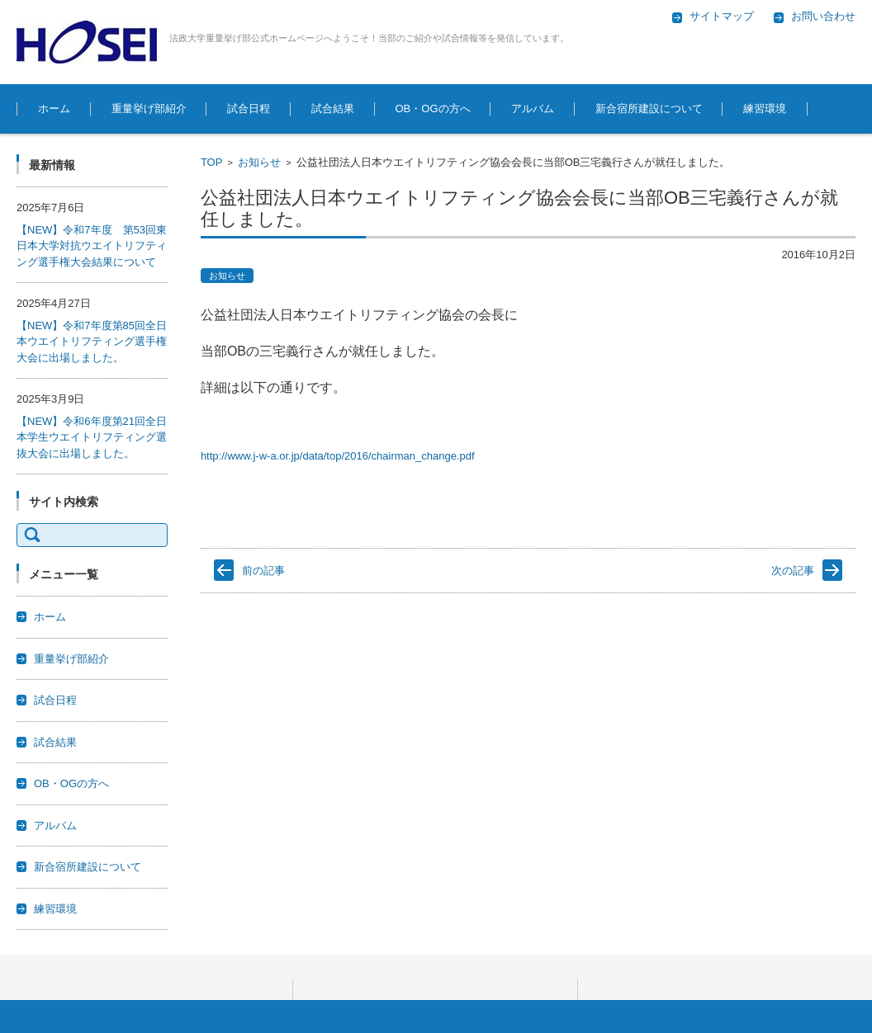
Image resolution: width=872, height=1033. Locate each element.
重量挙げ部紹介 (149, 108)
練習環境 (764, 108)
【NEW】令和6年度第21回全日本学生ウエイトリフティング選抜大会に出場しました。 (92, 437)
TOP (212, 162)
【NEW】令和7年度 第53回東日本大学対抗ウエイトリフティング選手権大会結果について (92, 246)
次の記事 (792, 570)
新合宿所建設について (649, 108)
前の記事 (263, 570)
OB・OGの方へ (433, 108)
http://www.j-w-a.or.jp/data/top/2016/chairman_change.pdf (338, 456)
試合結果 (332, 108)
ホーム (54, 108)
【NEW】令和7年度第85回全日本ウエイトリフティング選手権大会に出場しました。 (92, 341)
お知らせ (259, 162)
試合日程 (248, 108)
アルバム (532, 108)
